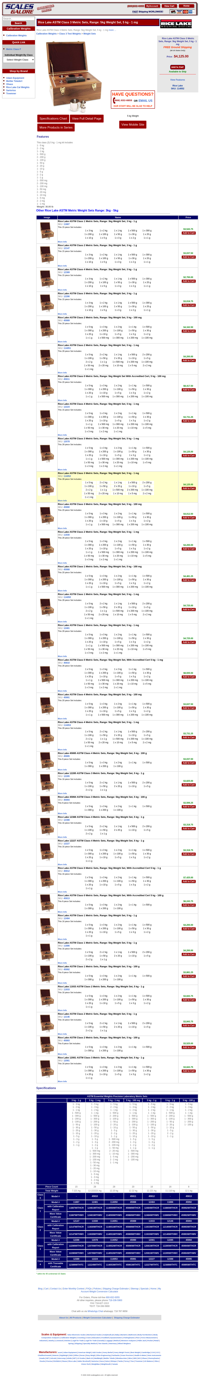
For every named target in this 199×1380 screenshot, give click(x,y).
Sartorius (11, 90)
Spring (71, 1343)
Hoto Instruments (154, 1355)
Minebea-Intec (121, 1358)
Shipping (78, 1343)
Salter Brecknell (84, 1361)
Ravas (64, 1361)
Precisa (49, 1361)
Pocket (150, 1341)
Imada (42, 1358)
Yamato (115, 1364)
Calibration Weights (16, 35)
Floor (138, 1338)
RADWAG (57, 1361)
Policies (97, 1288)
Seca (102, 1361)
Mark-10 (90, 1358)
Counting (81, 1338)
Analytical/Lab (108, 1335)
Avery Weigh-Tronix (121, 1352)
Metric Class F (13, 49)
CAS (153, 1352)
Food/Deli (105, 1338)
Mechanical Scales (94, 1335)
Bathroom (133, 1335)
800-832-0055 (113, 1297)
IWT (47, 1358)
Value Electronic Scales (76, 1335)
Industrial (43, 1341)
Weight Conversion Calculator (103, 1291)
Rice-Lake (72, 1361)
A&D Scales (97, 1352)
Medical (117, 1341)
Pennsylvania (154, 1358)
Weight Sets (89, 33)
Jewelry (51, 1341)
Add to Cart (189, 233)
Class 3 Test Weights (70, 33)
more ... (112, 30)
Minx (130, 1358)
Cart (46, 1288)
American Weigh (84, 1352)
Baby (117, 1335)
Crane (88, 1338)
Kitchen (68, 1341)
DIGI (71, 1355)
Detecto (56, 1355)
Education (96, 1338)
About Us (63, 1318)
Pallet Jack (141, 1341)
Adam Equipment (15, 78)
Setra (107, 1361)
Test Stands (102, 1343)
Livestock (59, 1341)
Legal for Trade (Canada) (94, 1341)
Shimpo (114, 1361)
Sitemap (135, 1288)
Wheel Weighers (124, 1343)
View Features (177, 80)
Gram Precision (127, 1355)
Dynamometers (116, 1338)
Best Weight (135, 1352)
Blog (40, 1288)
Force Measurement (149, 1338)
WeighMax (96, 1364)
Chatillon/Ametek (44, 1355)
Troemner (11, 93)
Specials (144, 1288)
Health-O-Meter (140, 1355)
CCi (157, 1352)
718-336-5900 (115, 1300)
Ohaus (9, 84)
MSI (135, 1358)
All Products (76, 1318)
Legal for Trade (78, 1341)
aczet (60, 1352)
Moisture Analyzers (128, 1341)
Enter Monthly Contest (73, 1288)
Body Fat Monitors (145, 1335)
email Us (145, 100)
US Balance (148, 1361)
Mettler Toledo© (14, 81)
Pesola (42, 1361)
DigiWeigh (64, 1355)
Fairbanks (116, 1355)
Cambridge (145, 1352)
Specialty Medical (90, 1343)
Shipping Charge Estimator (116, 1288)
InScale (53, 1358)
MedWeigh (98, 1358)
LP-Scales (81, 1358)
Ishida (69, 1358)
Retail (156, 1341)
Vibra (156, 1361)
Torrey (126, 1361)
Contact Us (55, 1288)
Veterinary (113, 1343)
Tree (132, 1361)
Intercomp (62, 1358)
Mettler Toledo (109, 1358)
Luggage (109, 1341)
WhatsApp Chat (95, 1311)
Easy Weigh (90, 1355)
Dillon (76, 1355)
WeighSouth (106, 1364)
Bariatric (124, 1335)
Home (153, 1288)
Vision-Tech (85, 1364)
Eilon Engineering (104, 1355)
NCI (139, 1358)
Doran (82, 1355)
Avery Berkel (108, 1352)
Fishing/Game (129, 1338)
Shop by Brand (19, 71)
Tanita (120, 1361)
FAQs (89, 1288)
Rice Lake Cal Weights (17, 87)
